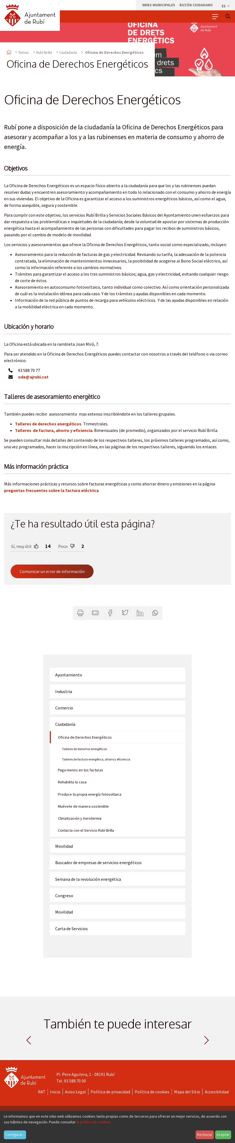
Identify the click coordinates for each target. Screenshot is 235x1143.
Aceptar (223, 1134)
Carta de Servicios (71, 928)
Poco (66, 546)
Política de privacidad (110, 1091)
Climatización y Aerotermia (79, 818)
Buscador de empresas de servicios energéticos (98, 862)
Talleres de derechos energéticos (48, 423)
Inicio (55, 1091)
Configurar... (15, 1134)
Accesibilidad (217, 1091)
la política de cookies (93, 1122)
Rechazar (204, 1134)
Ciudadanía (68, 52)
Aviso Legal (75, 1091)
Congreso (64, 895)
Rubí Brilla (44, 52)
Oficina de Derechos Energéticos (85, 737)
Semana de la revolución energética (88, 879)
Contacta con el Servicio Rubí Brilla (86, 830)
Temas (23, 52)
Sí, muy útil (25, 546)
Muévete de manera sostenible (83, 806)
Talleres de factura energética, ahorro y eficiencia (96, 759)
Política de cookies (152, 1091)
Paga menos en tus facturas (80, 770)
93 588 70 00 (75, 1081)
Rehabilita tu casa (72, 782)
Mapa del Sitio (187, 1091)
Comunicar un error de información (52, 571)
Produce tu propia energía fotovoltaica (89, 794)
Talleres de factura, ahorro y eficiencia (53, 430)
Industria (63, 691)
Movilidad (64, 846)
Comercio (64, 708)
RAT (41, 1091)
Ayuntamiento (68, 675)
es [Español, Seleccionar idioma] (226, 6)
